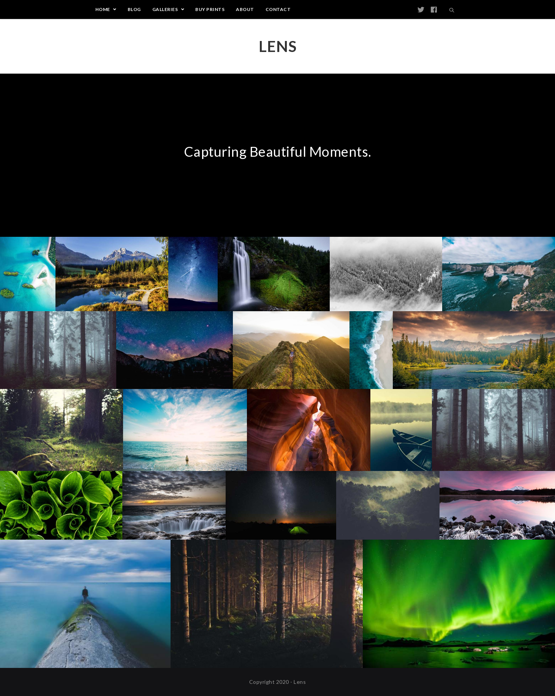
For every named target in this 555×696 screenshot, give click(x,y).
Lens (278, 46)
